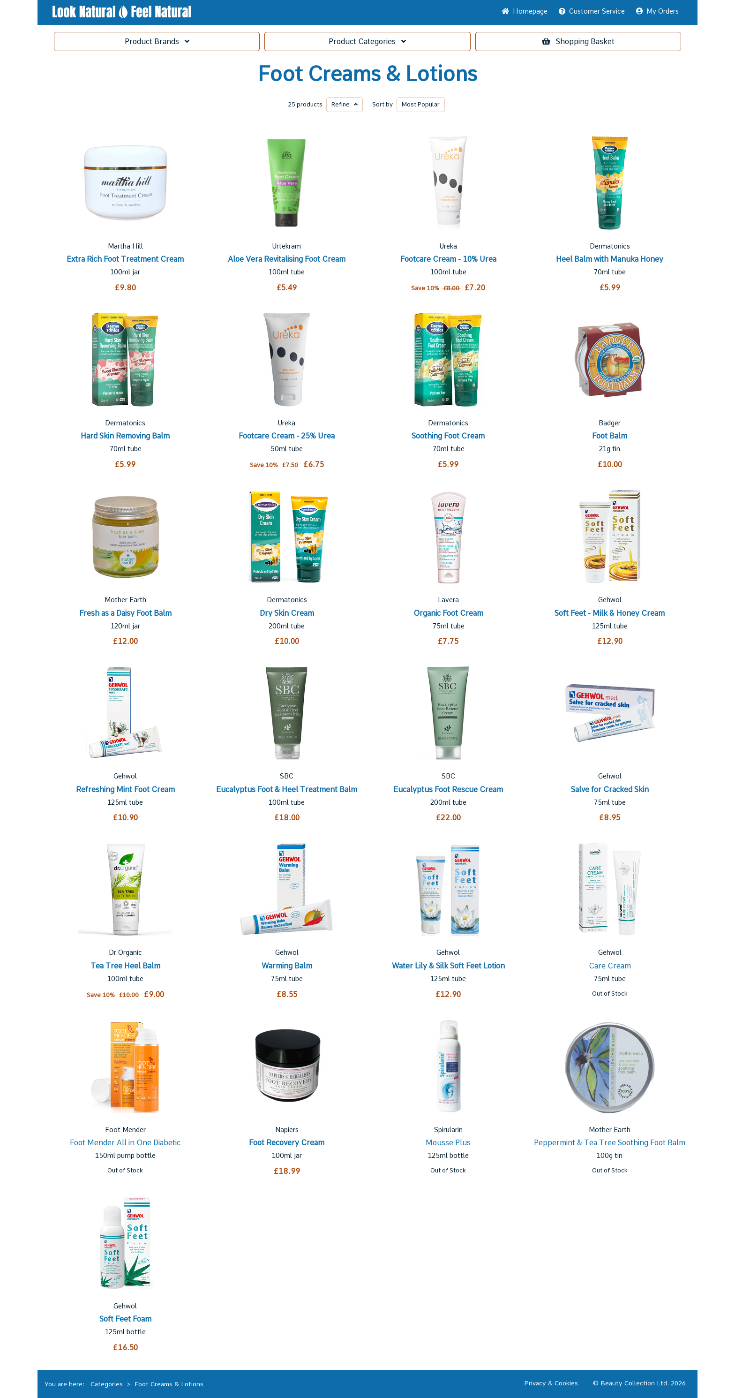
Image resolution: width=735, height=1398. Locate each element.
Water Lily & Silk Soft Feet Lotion (448, 965)
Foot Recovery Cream (286, 1142)
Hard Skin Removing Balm (125, 435)
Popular (421, 104)
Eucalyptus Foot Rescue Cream (448, 789)
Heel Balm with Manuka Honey (609, 259)
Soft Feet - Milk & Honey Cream (610, 613)
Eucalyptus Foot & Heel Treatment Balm (286, 789)
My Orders (657, 11)
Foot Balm (609, 435)
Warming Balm (287, 965)
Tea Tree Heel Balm (125, 965)
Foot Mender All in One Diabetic (125, 1142)
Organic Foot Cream (448, 613)
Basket (578, 41)
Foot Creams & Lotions (367, 74)
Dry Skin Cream (287, 613)
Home (525, 11)
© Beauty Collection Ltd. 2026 (639, 1383)
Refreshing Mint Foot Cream (125, 789)
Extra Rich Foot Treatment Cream (125, 259)
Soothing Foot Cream (448, 435)
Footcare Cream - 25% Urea (287, 435)
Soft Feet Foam (125, 1319)
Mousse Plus (448, 1142)
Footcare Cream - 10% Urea (448, 259)
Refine (344, 104)
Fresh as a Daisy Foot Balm (125, 613)
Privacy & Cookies (551, 1383)
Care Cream (610, 965)
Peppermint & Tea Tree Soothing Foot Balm (609, 1142)
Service (592, 11)
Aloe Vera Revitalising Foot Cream (286, 259)
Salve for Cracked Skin (610, 789)
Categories (367, 41)
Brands (157, 41)
